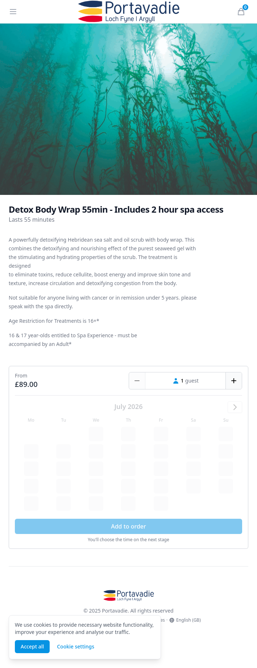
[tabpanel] (128, 109)
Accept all (32, 646)
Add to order (128, 526)
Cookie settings (75, 646)
